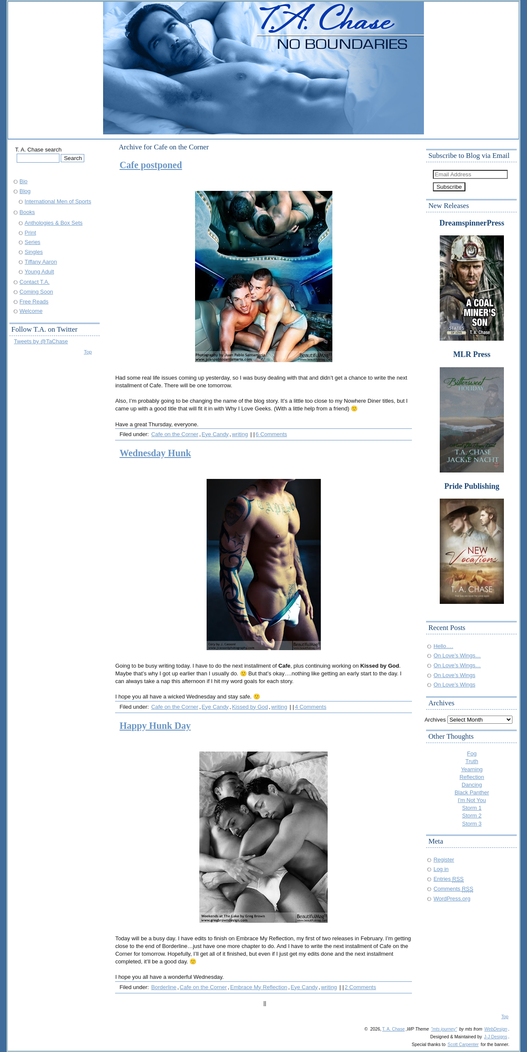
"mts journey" (444, 1029)
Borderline (163, 987)
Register (443, 859)
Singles (34, 252)
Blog (25, 191)
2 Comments (360, 987)
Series (33, 242)
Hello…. (443, 646)
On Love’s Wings (454, 675)
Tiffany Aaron (41, 262)
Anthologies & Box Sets (54, 223)
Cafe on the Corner (174, 434)
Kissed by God (250, 707)
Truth (471, 761)
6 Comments (271, 434)
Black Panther (472, 792)
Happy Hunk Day (154, 725)
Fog (472, 753)
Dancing (472, 785)
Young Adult (39, 271)
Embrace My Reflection (258, 987)
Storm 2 (471, 815)
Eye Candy (214, 434)
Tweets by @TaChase (41, 341)
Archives (435, 719)
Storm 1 (471, 808)
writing (240, 434)
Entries (448, 879)
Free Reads (34, 301)
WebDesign (495, 1029)
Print (30, 232)
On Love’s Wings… (457, 655)
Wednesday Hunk (155, 453)
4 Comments (310, 707)
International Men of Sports (58, 201)
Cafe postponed (150, 165)
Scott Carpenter (463, 1044)
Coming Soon (36, 291)
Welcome (31, 311)
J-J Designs (495, 1036)
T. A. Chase (393, 1029)
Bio (24, 181)
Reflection (471, 777)
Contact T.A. (35, 282)
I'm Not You (472, 800)
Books (27, 212)
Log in (440, 869)
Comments (453, 889)
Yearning (472, 769)
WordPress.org (451, 898)
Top (88, 351)
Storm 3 (471, 823)
